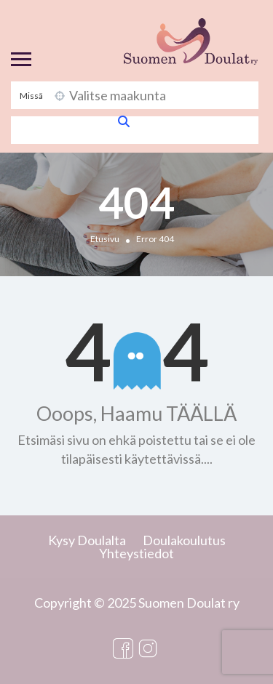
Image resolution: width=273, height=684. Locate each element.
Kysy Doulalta (87, 540)
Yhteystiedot (136, 553)
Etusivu (104, 238)
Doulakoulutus (184, 540)
